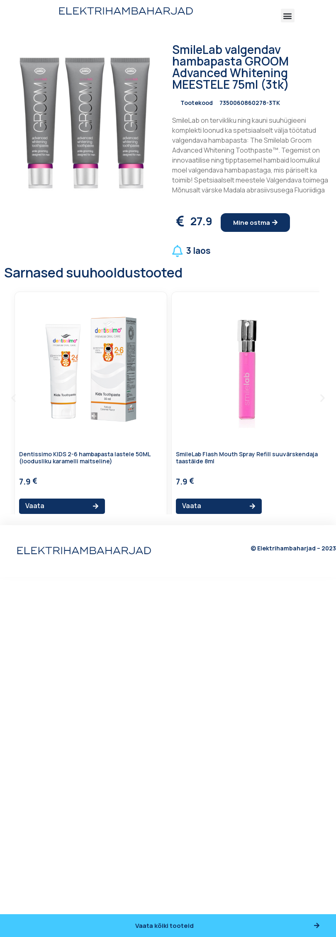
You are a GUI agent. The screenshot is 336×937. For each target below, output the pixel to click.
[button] (288, 15)
